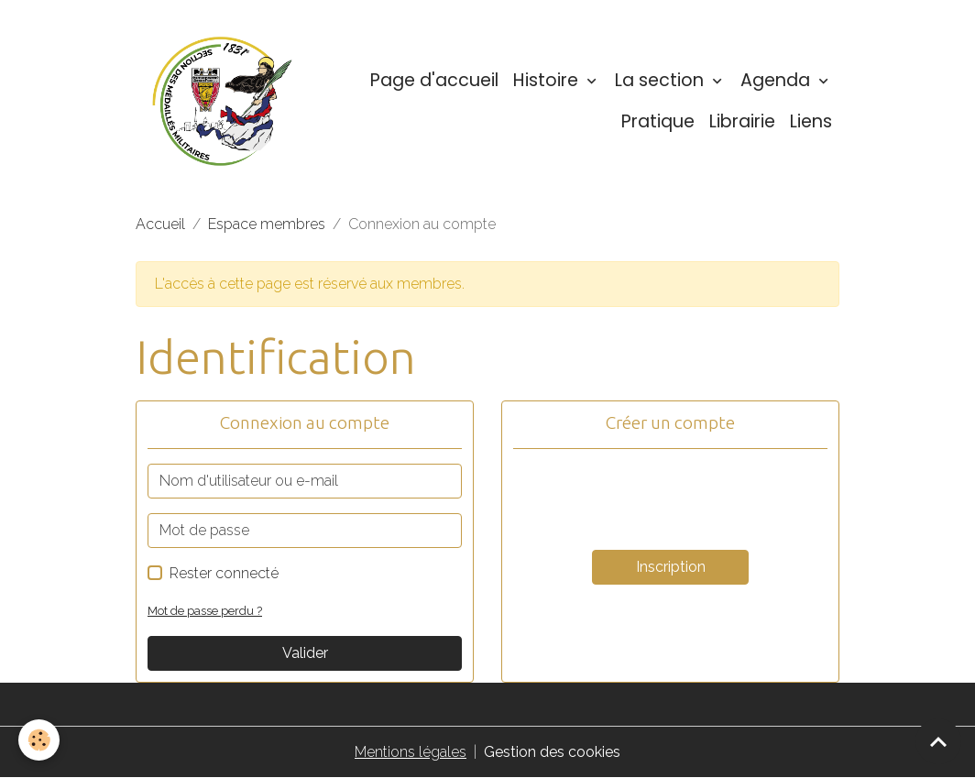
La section (661, 80)
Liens (811, 121)
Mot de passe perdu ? (205, 611)
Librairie (742, 121)
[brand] (222, 101)
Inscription (671, 566)
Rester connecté (224, 573)
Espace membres (266, 224)
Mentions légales (410, 752)
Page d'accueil (434, 80)
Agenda (777, 80)
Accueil (160, 224)
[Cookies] (39, 740)
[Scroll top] (938, 741)
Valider (305, 653)
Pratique (658, 121)
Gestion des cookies (552, 752)
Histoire (548, 80)
